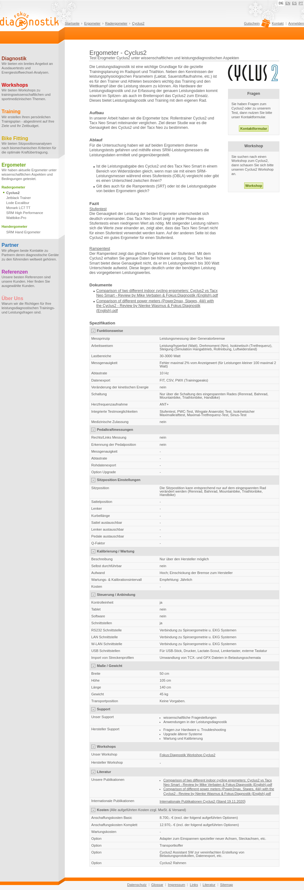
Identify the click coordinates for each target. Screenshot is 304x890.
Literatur (209, 885)
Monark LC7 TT (18, 208)
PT (301, 3)
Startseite (72, 23)
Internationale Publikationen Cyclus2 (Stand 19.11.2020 (202, 801)
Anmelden (296, 23)
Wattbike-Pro (16, 218)
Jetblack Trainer (18, 198)
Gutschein (256, 25)
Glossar (157, 885)
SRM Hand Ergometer (23, 232)
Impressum (176, 885)
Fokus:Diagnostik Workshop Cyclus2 (188, 755)
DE (281, 3)
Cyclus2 (138, 23)
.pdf (115, 311)
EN (287, 3)
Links (194, 885)
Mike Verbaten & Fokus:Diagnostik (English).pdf (177, 295)
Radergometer (116, 23)
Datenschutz (136, 885)
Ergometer (92, 23)
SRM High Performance (24, 213)
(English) (104, 311)
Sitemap (226, 885)
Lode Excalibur (17, 203)
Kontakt (278, 23)
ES (294, 3)
